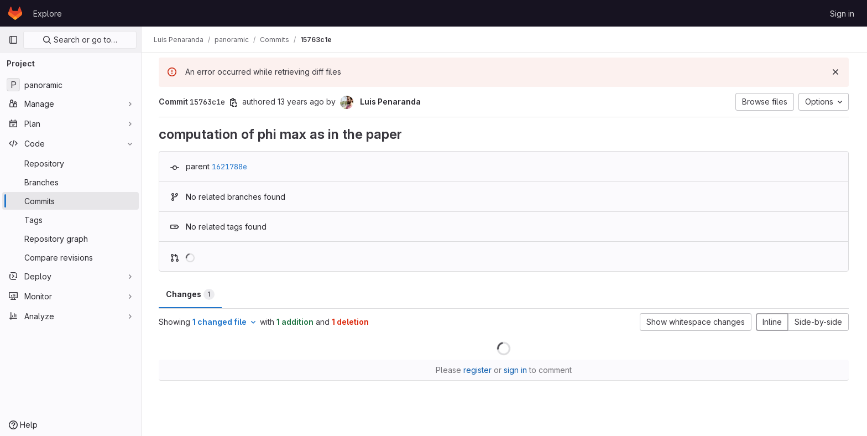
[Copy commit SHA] (234, 102)
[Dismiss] (836, 72)
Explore (47, 13)
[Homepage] (15, 13)
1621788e (230, 167)
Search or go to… (80, 39)
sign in (515, 370)
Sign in (842, 13)
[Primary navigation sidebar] (13, 40)
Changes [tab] (190, 294)
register (478, 370)
